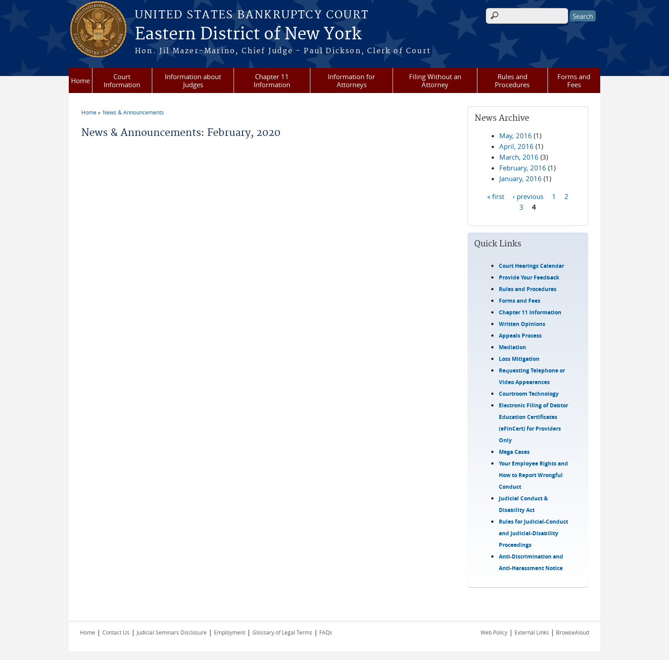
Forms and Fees (573, 80)
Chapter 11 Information (272, 80)
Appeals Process (520, 335)
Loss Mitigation (519, 359)
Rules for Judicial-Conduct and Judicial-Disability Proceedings (533, 533)
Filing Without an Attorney (435, 80)
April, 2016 (516, 146)
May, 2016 (515, 135)
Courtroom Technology (529, 394)
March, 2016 (519, 156)
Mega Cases (514, 452)
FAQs (325, 632)
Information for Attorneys (351, 80)
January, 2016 (520, 178)
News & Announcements (133, 112)
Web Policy (494, 632)
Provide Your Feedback (529, 277)
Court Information (122, 80)
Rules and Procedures (512, 80)
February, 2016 (522, 167)
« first (495, 195)
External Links (531, 632)
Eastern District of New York (248, 34)
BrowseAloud (572, 632)
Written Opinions (522, 324)
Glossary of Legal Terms (282, 632)
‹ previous (528, 195)
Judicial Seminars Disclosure (172, 632)
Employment (229, 632)
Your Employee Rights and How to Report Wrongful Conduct (533, 475)
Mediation (512, 347)
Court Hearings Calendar (531, 266)
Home (80, 80)
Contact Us (116, 632)
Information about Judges (193, 80)
